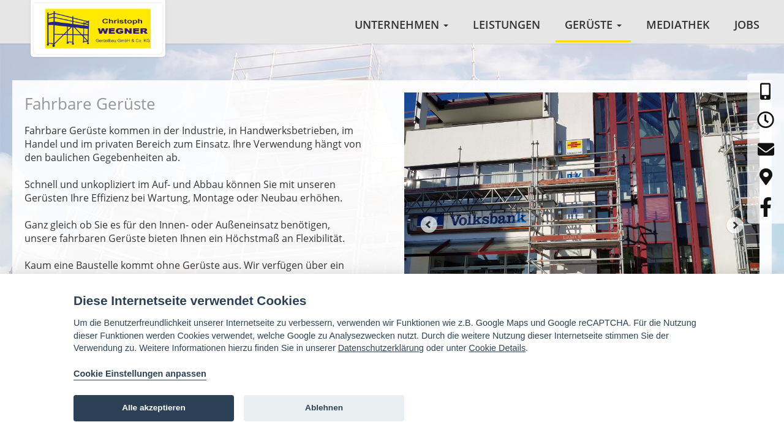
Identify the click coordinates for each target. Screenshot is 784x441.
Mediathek (678, 24)
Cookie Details (497, 348)
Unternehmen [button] (401, 24)
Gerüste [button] (593, 24)
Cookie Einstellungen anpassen (140, 374)
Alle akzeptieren (154, 407)
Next (735, 231)
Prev (429, 231)
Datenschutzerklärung (381, 348)
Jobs (747, 24)
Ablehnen (324, 407)
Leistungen (506, 24)
